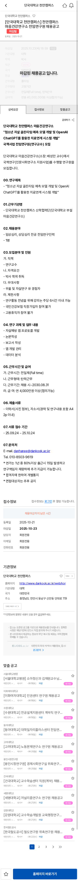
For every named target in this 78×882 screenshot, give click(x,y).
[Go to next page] (53, 846)
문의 (40, 614)
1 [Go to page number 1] (31, 847)
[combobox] (71, 5)
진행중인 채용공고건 (13, 606)
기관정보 (69, 576)
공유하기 (68, 120)
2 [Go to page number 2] (39, 847)
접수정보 (39, 109)
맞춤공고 (65, 109)
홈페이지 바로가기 (45, 874)
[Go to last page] (60, 846)
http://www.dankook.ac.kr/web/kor (43, 583)
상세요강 (13, 109)
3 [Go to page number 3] (46, 847)
